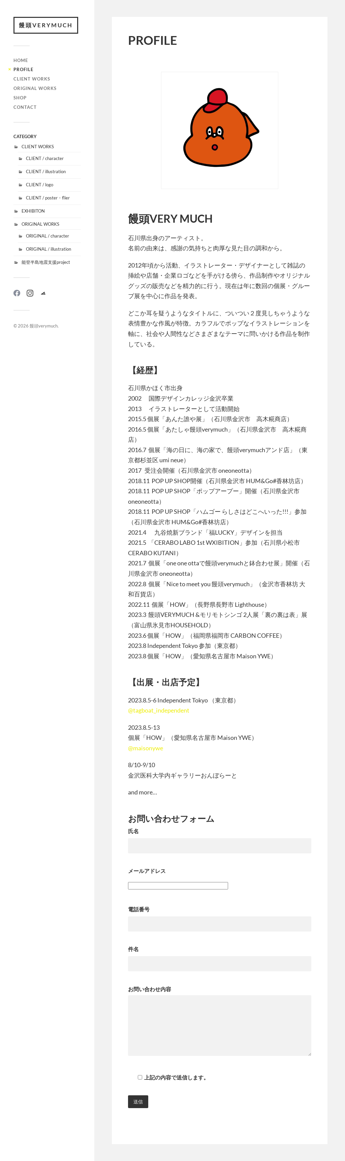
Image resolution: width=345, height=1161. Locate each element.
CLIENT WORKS (31, 79)
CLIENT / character (45, 158)
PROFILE (23, 69)
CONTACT (25, 107)
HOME (20, 60)
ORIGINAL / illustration (48, 249)
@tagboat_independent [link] (158, 710)
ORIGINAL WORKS (35, 88)
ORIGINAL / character (47, 236)
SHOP (20, 97)
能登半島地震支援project (46, 262)
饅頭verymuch (46, 25)
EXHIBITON (33, 211)
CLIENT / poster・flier (48, 197)
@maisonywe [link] (145, 748)
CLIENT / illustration (46, 171)
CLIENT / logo (39, 184)
